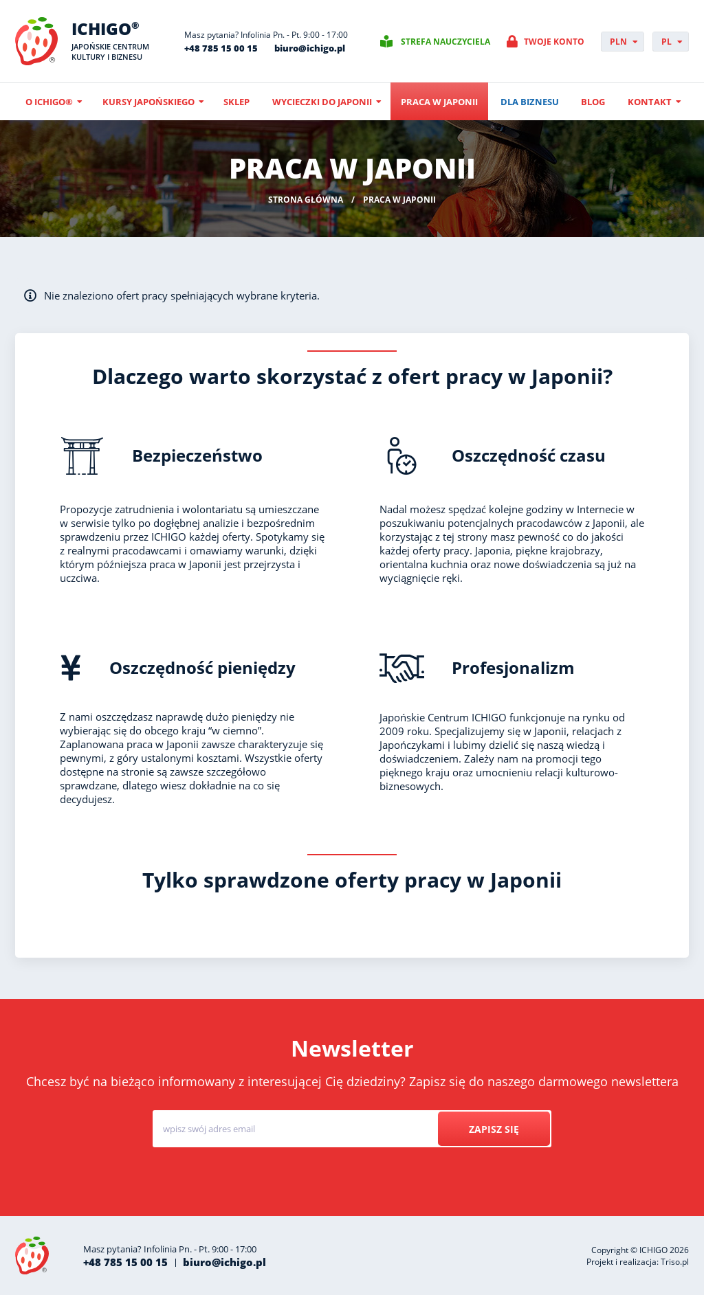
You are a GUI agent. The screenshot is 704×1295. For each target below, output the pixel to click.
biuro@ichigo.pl (309, 48)
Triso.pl (675, 1262)
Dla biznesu (529, 101)
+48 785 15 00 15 (221, 48)
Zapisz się (494, 1129)
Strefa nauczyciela (445, 41)
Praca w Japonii (439, 101)
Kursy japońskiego (148, 101)
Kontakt (650, 101)
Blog (593, 101)
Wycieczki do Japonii (322, 101)
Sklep (236, 101)
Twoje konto (554, 41)
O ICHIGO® (49, 101)
